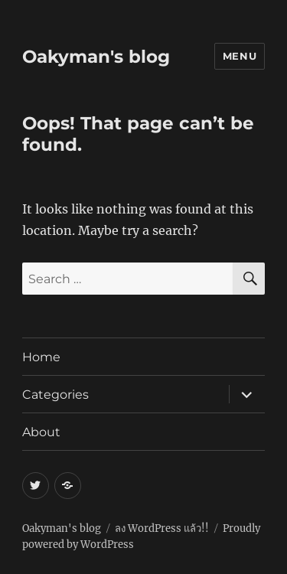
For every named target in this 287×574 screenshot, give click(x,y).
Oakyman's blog (96, 56)
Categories (55, 394)
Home (41, 357)
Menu (239, 56)
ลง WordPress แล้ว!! (162, 528)
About (41, 432)
